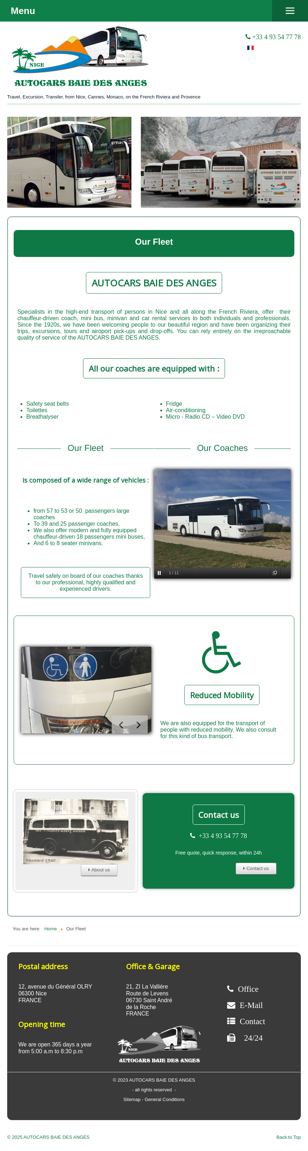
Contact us (218, 814)
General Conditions (164, 1099)
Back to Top (288, 1137)
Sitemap (132, 1099)
